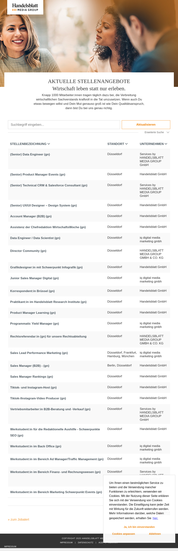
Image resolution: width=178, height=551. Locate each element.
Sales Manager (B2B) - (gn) (29, 366)
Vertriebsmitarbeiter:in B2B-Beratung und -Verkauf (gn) (50, 409)
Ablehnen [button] (155, 533)
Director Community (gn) (28, 251)
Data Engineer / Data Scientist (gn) (35, 238)
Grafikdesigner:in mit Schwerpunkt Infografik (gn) (46, 267)
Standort (117, 144)
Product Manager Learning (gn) (33, 312)
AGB (101, 542)
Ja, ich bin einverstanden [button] (139, 526)
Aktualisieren (146, 124)
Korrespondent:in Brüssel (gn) (32, 291)
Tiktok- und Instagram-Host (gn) (33, 387)
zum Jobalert (20, 519)
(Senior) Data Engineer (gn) (30, 154)
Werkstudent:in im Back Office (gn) (35, 446)
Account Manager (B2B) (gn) (31, 216)
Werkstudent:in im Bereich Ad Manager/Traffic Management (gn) (57, 459)
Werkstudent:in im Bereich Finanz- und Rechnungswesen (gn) (55, 472)
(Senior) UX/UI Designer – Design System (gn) (43, 205)
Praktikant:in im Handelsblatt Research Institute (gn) (48, 302)
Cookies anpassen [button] (123, 533)
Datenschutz (85, 542)
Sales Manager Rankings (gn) (31, 376)
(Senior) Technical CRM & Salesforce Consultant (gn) (48, 185)
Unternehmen (153, 144)
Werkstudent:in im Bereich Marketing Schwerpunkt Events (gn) (56, 492)
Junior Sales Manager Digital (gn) (34, 278)
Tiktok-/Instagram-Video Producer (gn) (38, 398)
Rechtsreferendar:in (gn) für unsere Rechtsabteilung (48, 336)
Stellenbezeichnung (30, 144)
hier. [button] (155, 518)
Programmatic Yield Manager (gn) (34, 323)
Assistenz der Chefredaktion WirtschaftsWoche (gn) (48, 227)
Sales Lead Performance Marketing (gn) (39, 353)
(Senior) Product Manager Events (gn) (37, 174)
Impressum (66, 542)
